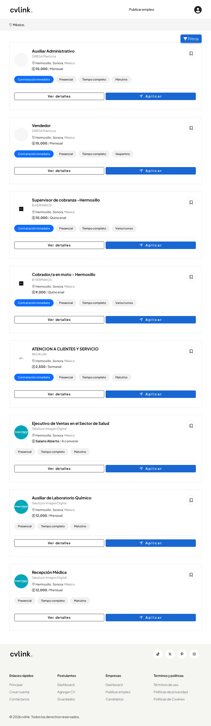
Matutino (122, 79)
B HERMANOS (43, 205)
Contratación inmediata (35, 79)
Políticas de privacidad (171, 692)
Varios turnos (125, 228)
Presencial (67, 79)
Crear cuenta (19, 692)
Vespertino (123, 154)
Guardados (66, 699)
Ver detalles (51, 96)
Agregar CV (66, 692)
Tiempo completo (95, 79)
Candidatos (115, 699)
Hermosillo (44, 63)
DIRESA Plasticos (45, 56)
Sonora (59, 63)
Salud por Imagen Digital (50, 428)
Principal (15, 684)
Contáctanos (19, 699)
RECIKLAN (40, 354)
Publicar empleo (141, 9)
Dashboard (65, 684)
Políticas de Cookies (169, 699)
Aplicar (159, 96)
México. (17, 25)
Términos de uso (166, 684)
